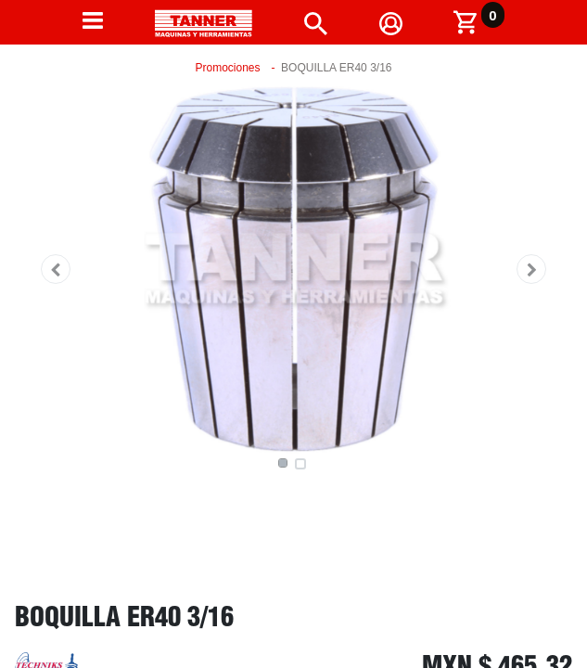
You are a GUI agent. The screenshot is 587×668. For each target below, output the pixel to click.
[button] (55, 269)
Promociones (228, 67)
